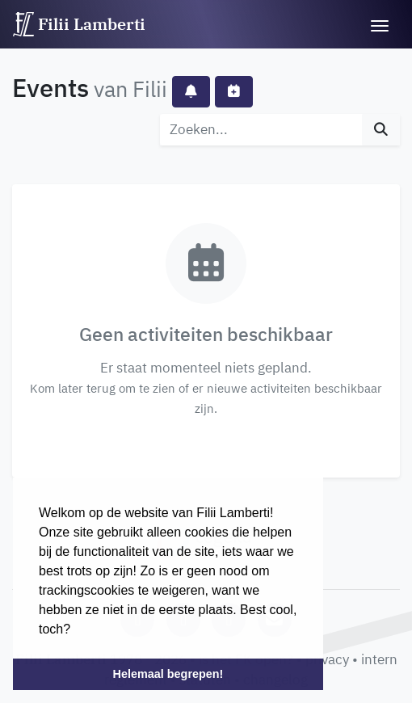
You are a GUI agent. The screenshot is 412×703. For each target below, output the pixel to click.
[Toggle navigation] (379, 24)
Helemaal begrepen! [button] (168, 673)
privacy (327, 659)
